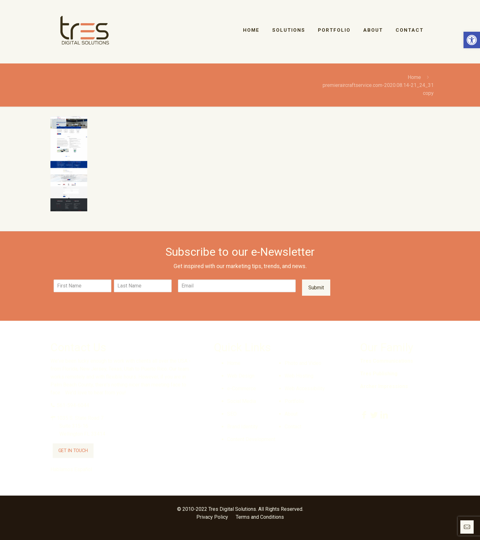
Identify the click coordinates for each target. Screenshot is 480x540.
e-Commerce (241, 388)
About (291, 414)
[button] (472, 40)
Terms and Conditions (260, 517)
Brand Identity (242, 427)
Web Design (240, 376)
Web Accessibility (305, 388)
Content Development (251, 439)
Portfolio (294, 401)
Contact (293, 427)
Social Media (241, 401)
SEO (232, 414)
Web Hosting (299, 376)
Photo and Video (303, 363)
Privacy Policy (212, 517)
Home (414, 77)
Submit (316, 288)
